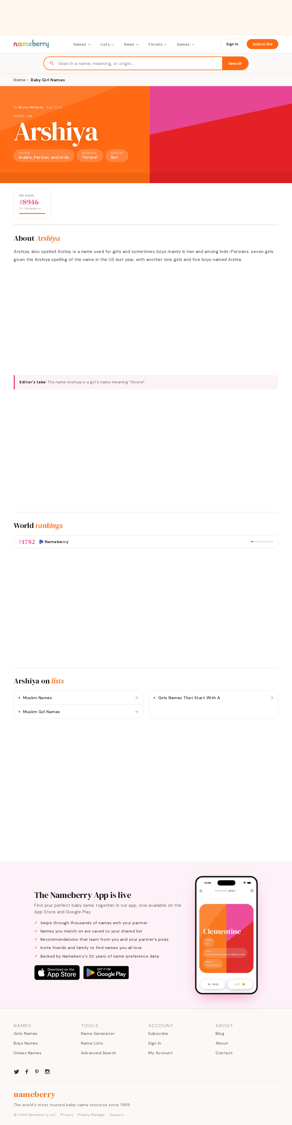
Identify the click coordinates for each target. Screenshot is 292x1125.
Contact (224, 1052)
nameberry (35, 1094)
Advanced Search (98, 1052)
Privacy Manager (91, 1114)
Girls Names (26, 1033)
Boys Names (26, 1043)
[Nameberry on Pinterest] (37, 1071)
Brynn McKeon (31, 107)
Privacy (67, 1114)
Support (117, 1114)
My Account (160, 1052)
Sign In (232, 44)
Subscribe (262, 44)
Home (19, 79)
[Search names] (140, 63)
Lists (108, 44)
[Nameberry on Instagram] (47, 1071)
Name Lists (92, 1043)
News (131, 44)
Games (186, 44)
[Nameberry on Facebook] (27, 1071)
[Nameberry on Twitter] (16, 1071)
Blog (220, 1033)
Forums (158, 44)
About (222, 1043)
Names (83, 44)
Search (235, 63)
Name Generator (98, 1033)
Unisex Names (27, 1052)
